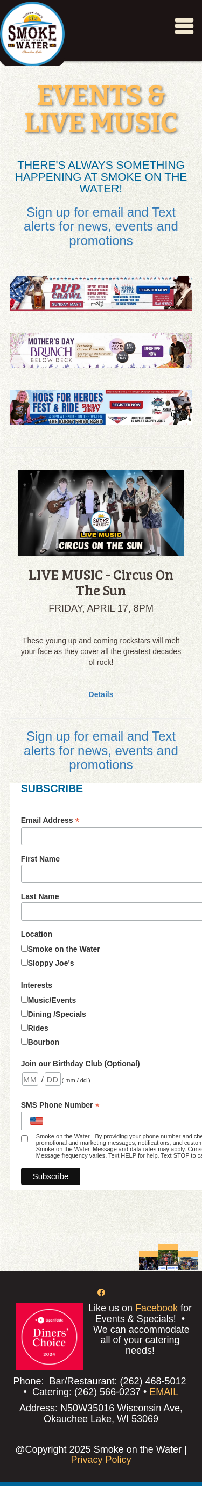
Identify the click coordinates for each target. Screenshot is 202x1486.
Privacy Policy (101, 1459)
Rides (38, 1028)
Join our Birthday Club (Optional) (80, 1063)
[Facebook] (101, 1292)
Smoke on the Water (64, 949)
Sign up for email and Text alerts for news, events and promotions (101, 226)
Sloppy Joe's (51, 963)
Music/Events (52, 1000)
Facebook (156, 1308)
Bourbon (43, 1042)
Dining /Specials (57, 1014)
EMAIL (163, 1392)
